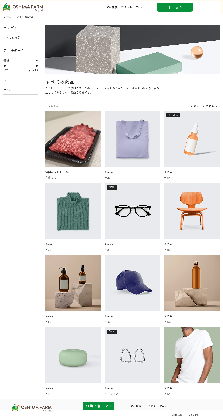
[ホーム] (175, 7)
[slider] (5, 66)
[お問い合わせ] (98, 406)
